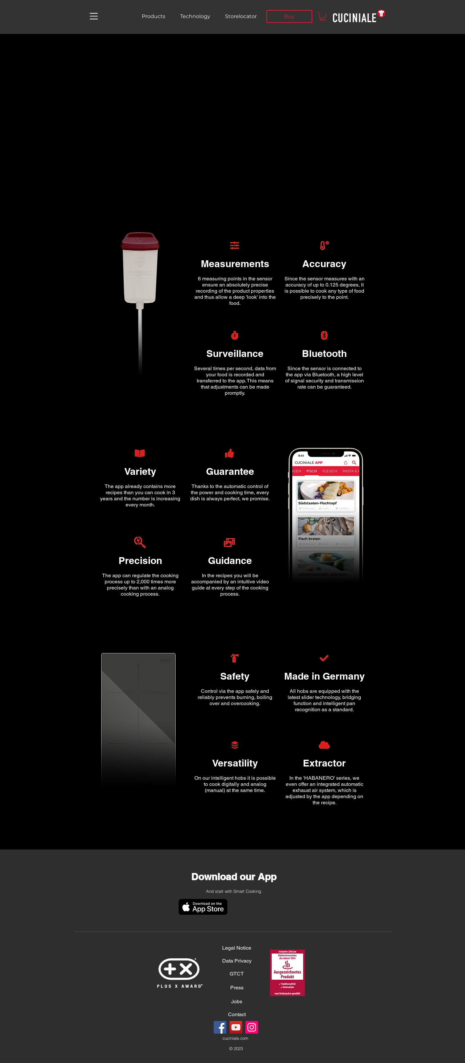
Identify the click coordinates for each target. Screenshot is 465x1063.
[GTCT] (237, 973)
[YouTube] (236, 1027)
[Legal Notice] (237, 948)
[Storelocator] (241, 16)
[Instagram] (251, 1027)
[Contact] (237, 1014)
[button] (94, 16)
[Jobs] (237, 1001)
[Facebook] (220, 1027)
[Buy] (289, 16)
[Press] (237, 987)
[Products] (153, 16)
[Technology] (195, 16)
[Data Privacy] (237, 960)
